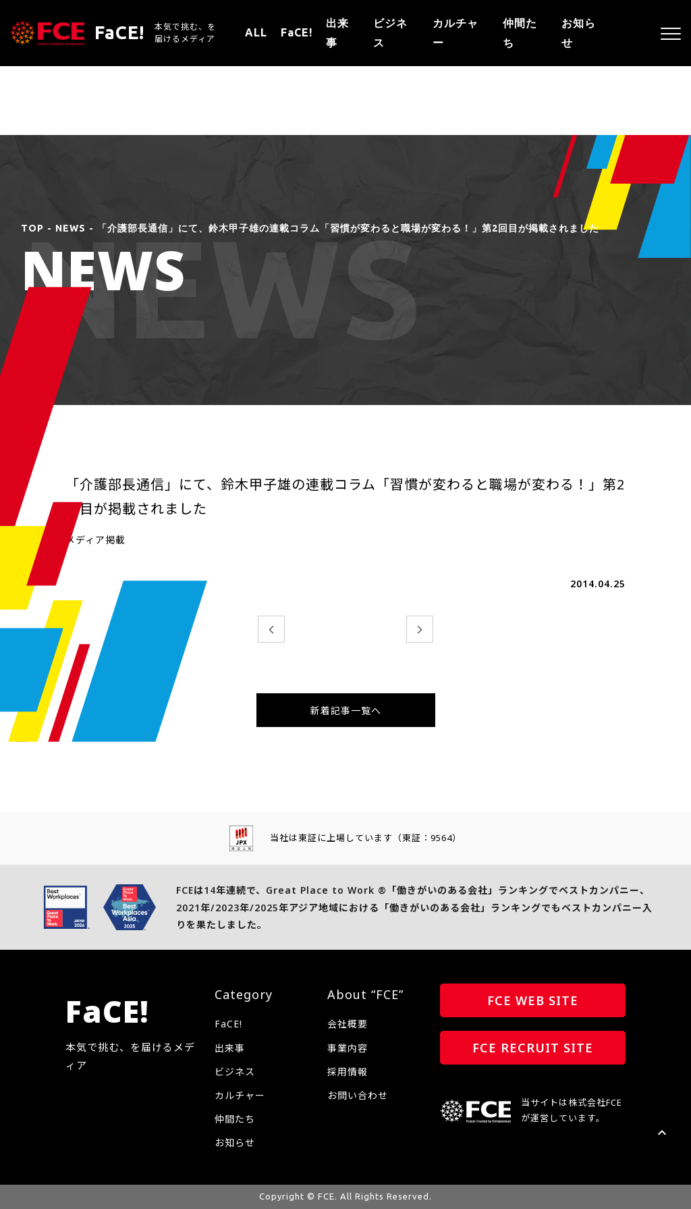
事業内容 (347, 1048)
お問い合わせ (357, 1095)
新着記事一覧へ (345, 710)
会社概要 (347, 1023)
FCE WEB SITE (532, 1000)
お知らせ (578, 33)
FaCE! (296, 32)
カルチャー (455, 33)
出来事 (337, 33)
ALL (256, 32)
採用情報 (347, 1071)
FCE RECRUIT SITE (532, 1048)
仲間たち (520, 33)
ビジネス (390, 33)
